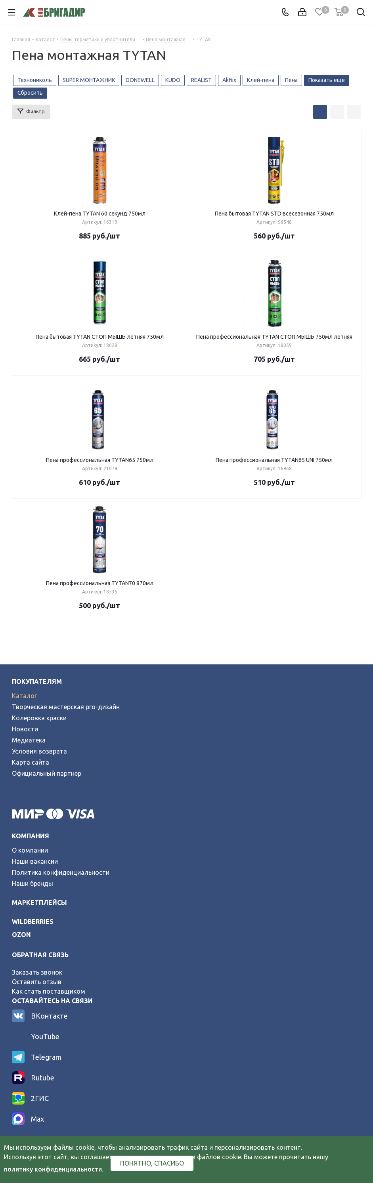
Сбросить (30, 93)
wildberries (33, 921)
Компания (30, 836)
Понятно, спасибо (152, 1163)
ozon (21, 934)
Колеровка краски (39, 717)
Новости (25, 729)
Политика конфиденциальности (60, 872)
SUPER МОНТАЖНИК (89, 80)
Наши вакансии (35, 861)
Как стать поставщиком (48, 991)
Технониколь (34, 80)
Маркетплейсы (39, 902)
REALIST (201, 80)
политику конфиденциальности (53, 1169)
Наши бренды (32, 883)
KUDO (172, 80)
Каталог (24, 695)
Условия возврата (39, 751)
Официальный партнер (46, 773)
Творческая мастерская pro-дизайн (66, 706)
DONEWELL (140, 80)
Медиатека (29, 740)
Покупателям (37, 681)
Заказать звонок (37, 972)
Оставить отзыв (36, 981)
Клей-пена (260, 80)
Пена (291, 80)
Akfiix (229, 80)
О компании (30, 850)
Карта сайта (30, 762)
